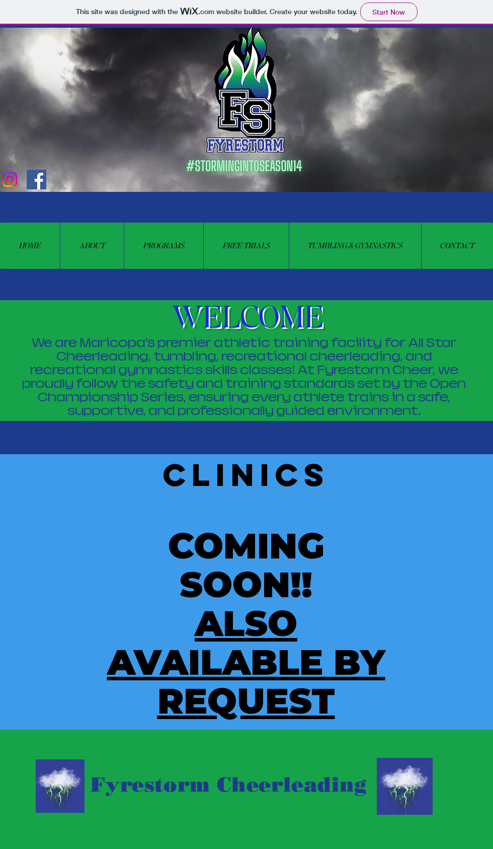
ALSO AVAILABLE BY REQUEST (246, 662)
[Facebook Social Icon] (36, 179)
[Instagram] (10, 179)
